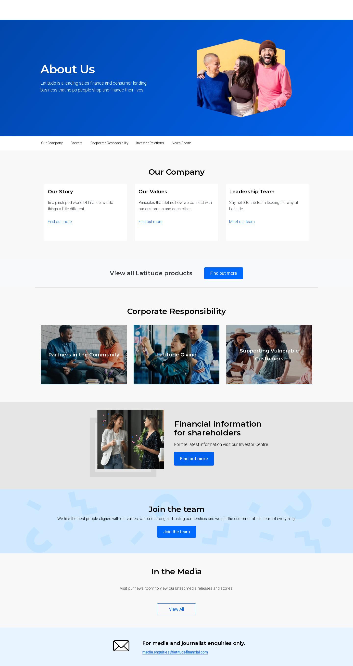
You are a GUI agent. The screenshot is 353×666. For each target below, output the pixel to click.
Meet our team (242, 221)
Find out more (60, 221)
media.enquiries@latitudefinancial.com (175, 652)
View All (176, 609)
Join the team (176, 531)
